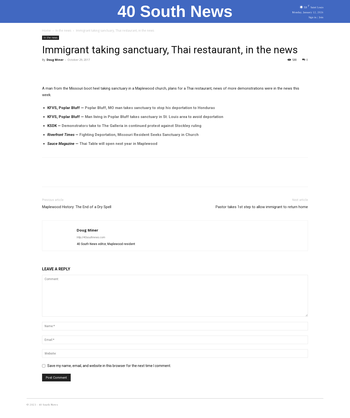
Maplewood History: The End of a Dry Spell (76, 207)
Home (46, 30)
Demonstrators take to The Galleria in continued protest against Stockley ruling (131, 125)
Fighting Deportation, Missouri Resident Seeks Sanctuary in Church (139, 134)
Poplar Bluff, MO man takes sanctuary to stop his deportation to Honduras (150, 108)
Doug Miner (55, 59)
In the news (63, 30)
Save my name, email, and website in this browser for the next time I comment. (109, 366)
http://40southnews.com (91, 237)
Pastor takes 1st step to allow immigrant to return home (262, 207)
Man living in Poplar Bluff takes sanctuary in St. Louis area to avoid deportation (154, 117)
